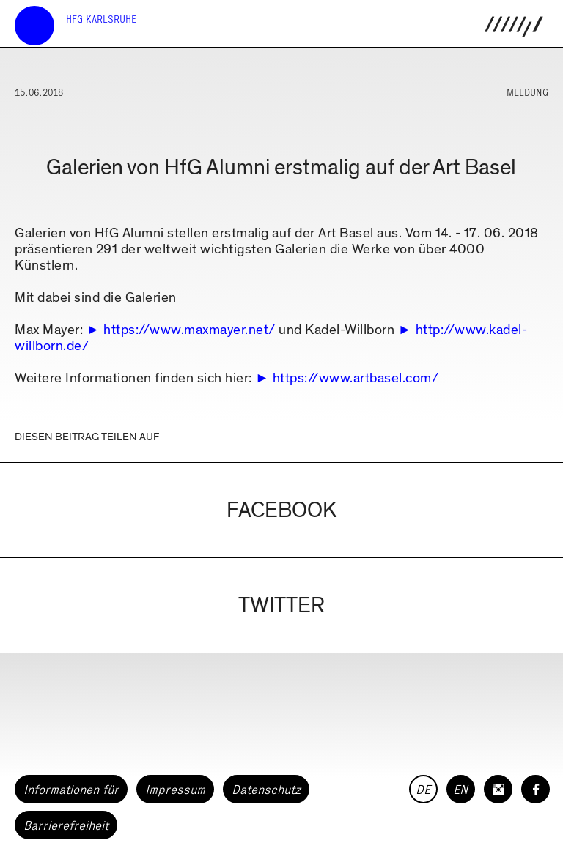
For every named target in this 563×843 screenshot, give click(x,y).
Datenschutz (266, 789)
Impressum (175, 789)
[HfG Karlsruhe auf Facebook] (535, 789)
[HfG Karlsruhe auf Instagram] (498, 789)
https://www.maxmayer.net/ (189, 330)
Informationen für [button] (71, 789)
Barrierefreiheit (65, 825)
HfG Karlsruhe (101, 19)
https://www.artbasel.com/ (356, 378)
